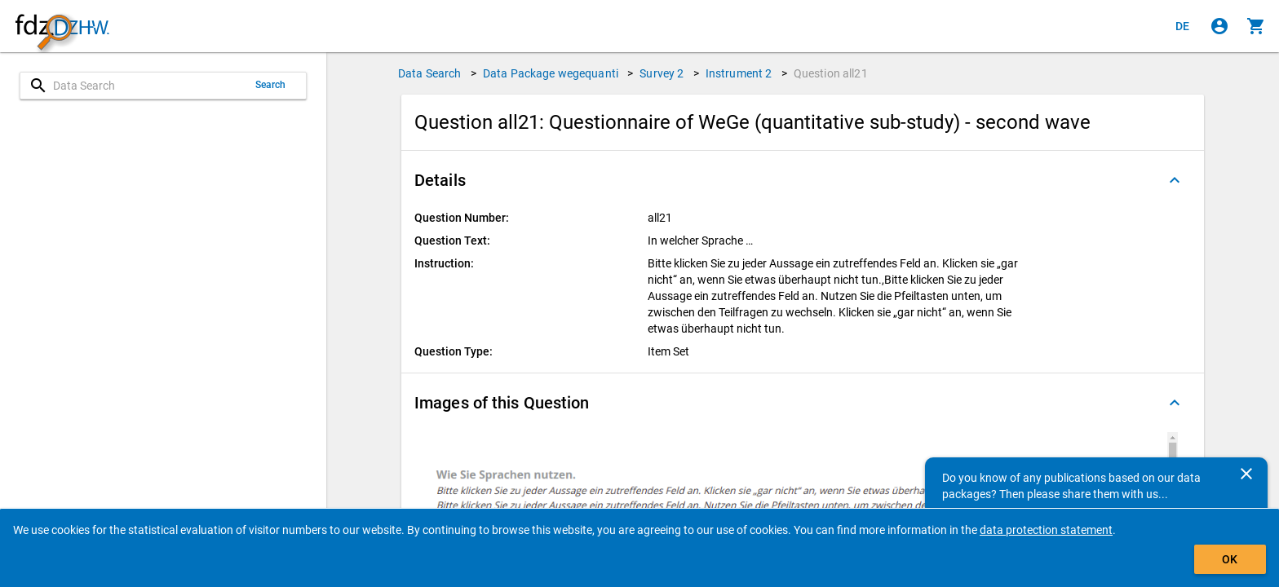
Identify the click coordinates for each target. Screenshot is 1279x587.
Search (270, 84)
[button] (802, 180)
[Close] (1246, 473)
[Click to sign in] (1219, 26)
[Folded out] (1174, 180)
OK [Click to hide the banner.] (1229, 559)
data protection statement (1046, 529)
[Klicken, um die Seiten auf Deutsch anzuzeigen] (1182, 26)
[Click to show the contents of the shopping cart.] (1256, 26)
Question (831, 73)
